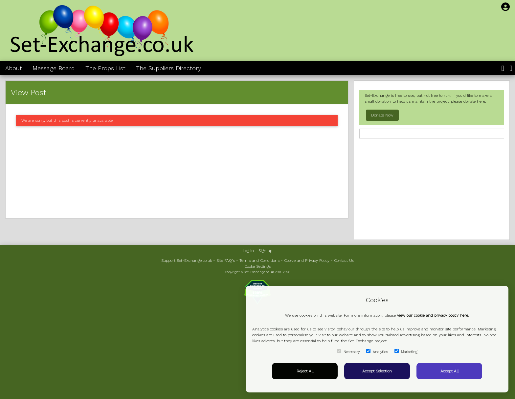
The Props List (105, 68)
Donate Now (382, 115)
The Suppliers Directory (168, 68)
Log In (248, 250)
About (13, 68)
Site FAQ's (225, 260)
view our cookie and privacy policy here (432, 315)
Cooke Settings (257, 266)
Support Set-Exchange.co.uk (186, 260)
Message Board (54, 68)
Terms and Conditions (259, 260)
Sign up (265, 250)
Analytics (377, 351)
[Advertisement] (177, 172)
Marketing (405, 351)
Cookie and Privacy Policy (306, 260)
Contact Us (344, 260)
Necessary (348, 351)
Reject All (305, 371)
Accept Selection (377, 371)
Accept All (449, 371)
